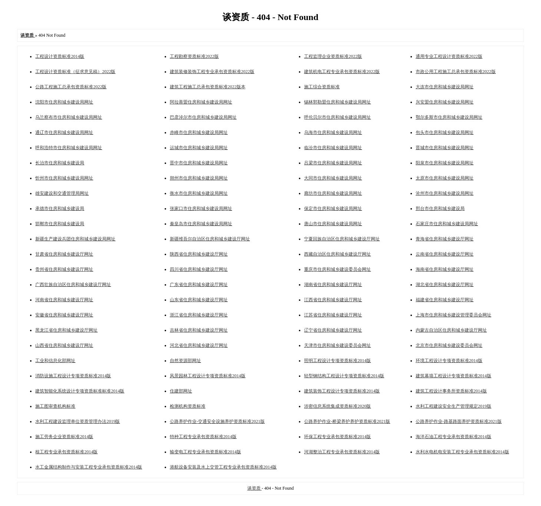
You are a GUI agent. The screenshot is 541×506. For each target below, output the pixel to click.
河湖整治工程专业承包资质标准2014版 (342, 451)
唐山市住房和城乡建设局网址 (333, 223)
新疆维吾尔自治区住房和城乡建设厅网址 (210, 239)
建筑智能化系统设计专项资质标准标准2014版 (79, 391)
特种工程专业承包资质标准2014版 (203, 436)
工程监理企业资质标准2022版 (333, 56)
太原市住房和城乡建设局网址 (445, 178)
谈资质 (254, 488)
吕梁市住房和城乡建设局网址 (333, 162)
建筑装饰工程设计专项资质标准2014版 (342, 391)
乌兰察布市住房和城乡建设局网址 (68, 117)
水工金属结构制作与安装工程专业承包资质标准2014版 (88, 467)
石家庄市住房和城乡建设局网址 (447, 223)
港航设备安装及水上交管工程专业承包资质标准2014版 (223, 467)
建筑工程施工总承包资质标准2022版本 (207, 86)
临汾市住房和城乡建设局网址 (333, 147)
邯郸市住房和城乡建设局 (59, 223)
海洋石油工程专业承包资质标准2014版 (453, 436)
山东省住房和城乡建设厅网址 (199, 299)
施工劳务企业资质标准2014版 (64, 436)
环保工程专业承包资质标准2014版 (337, 436)
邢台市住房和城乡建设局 (440, 208)
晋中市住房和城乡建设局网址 (199, 162)
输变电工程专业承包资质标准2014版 (205, 451)
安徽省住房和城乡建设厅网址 (64, 315)
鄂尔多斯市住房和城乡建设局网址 (449, 117)
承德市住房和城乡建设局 (59, 208)
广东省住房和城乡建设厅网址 (199, 284)
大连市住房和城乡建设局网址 (445, 86)
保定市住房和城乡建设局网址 (333, 208)
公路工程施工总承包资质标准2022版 (70, 86)
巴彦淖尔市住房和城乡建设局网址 (203, 117)
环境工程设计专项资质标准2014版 (449, 360)
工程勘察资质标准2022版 (194, 56)
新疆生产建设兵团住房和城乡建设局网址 (75, 239)
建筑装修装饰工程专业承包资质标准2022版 (212, 71)
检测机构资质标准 (187, 406)
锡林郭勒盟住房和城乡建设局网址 (337, 102)
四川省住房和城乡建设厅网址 (199, 269)
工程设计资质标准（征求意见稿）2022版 (75, 71)
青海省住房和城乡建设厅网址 (445, 239)
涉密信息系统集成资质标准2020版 (337, 406)
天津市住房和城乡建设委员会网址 (337, 345)
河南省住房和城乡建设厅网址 (64, 299)
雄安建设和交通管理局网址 (62, 193)
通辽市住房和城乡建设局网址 (64, 132)
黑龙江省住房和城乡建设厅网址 (66, 330)
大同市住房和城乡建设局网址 (333, 178)
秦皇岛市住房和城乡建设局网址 (201, 223)
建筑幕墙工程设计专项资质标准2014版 (453, 375)
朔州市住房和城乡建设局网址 (199, 178)
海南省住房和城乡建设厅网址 (445, 269)
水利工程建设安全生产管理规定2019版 (453, 406)
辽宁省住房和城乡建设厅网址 (333, 330)
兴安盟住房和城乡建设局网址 (445, 102)
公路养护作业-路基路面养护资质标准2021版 (459, 421)
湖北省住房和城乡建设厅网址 (445, 284)
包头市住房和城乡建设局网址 (445, 132)
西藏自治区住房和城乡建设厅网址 (337, 254)
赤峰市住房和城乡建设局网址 (199, 132)
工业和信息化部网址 (55, 360)
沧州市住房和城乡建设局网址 (445, 193)
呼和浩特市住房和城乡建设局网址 (68, 147)
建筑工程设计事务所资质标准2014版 (451, 391)
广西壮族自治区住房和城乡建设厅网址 (73, 284)
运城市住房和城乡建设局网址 (199, 147)
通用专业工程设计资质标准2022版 (449, 56)
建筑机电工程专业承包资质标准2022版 (342, 71)
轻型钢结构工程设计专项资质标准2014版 (344, 375)
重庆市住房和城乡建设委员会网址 (337, 269)
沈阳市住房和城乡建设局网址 (64, 102)
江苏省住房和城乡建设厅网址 (333, 315)
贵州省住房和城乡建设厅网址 (64, 269)
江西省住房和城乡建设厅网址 (333, 299)
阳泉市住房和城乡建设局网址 (445, 162)
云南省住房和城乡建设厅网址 (445, 254)
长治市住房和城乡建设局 (59, 162)
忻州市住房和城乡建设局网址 (64, 178)
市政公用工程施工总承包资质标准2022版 (456, 71)
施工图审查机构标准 (55, 406)
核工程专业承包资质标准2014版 (66, 451)
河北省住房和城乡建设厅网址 (199, 345)
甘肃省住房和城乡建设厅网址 (64, 254)
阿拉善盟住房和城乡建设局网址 (201, 102)
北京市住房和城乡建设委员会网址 (449, 345)
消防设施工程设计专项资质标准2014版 (73, 375)
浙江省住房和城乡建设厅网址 (199, 315)
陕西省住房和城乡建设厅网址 (199, 254)
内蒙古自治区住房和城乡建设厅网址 (451, 330)
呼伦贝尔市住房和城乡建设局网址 (337, 117)
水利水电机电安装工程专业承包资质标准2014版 (462, 451)
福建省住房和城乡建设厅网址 (445, 299)
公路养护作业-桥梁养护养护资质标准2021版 (347, 421)
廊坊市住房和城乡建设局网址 (333, 193)
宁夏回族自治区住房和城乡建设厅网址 (342, 239)
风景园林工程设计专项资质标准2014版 (207, 375)
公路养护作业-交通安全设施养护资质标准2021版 (217, 421)
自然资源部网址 (185, 360)
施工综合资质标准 (322, 86)
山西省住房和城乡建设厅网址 (64, 345)
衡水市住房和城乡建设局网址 (199, 193)
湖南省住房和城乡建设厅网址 (333, 284)
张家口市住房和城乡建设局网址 (201, 208)
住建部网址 (181, 391)
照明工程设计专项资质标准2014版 (337, 360)
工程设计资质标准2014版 (59, 56)
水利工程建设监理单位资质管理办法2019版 (77, 421)
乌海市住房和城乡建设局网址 (333, 132)
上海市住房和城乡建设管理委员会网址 (453, 315)
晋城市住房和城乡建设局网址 (445, 147)
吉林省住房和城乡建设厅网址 (199, 330)
